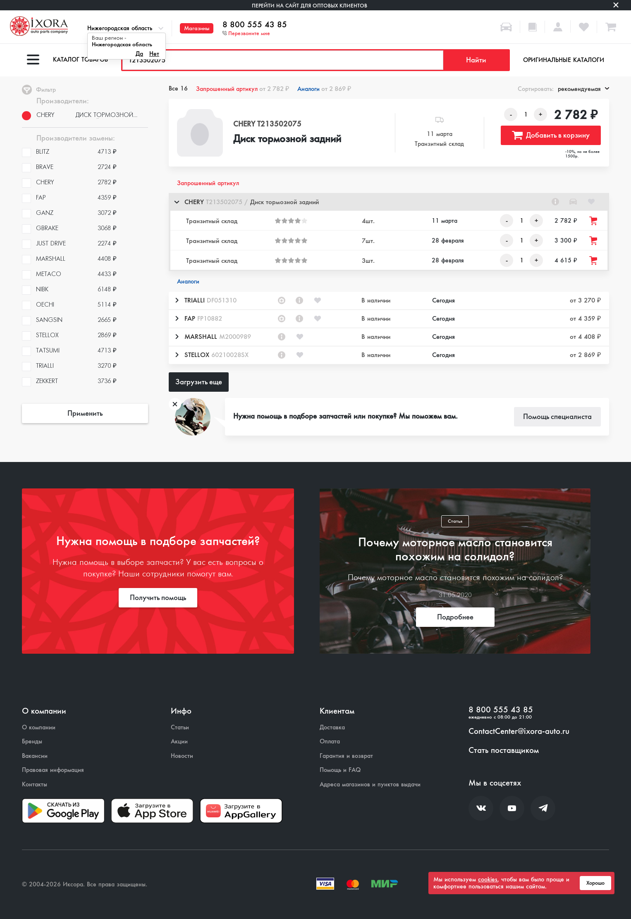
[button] (389, 202)
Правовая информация (53, 770)
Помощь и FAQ (340, 770)
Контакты (34, 784)
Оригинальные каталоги (563, 60)
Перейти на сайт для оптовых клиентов (309, 5)
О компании (38, 727)
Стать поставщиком (503, 750)
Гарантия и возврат (346, 755)
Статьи (180, 727)
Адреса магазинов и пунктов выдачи (370, 784)
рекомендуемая (583, 89)
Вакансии (35, 755)
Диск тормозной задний (287, 139)
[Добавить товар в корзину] (593, 221)
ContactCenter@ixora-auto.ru (518, 731)
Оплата (330, 741)
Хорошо (595, 883)
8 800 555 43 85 (254, 24)
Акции (179, 741)
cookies (487, 879)
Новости (182, 755)
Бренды (32, 741)
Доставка (332, 727)
